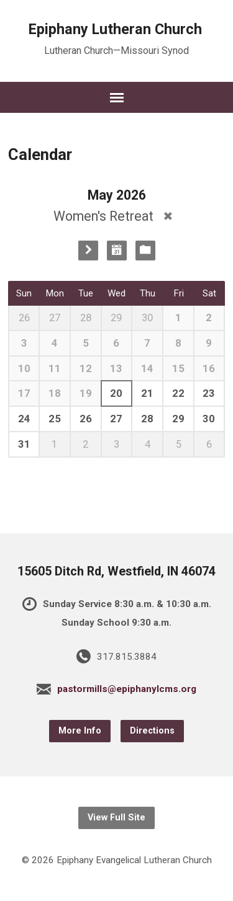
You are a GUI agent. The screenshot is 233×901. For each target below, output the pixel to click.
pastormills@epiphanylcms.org (126, 689)
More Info (79, 731)
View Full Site (116, 817)
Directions (152, 731)
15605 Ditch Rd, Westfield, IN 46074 (116, 571)
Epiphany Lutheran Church (115, 29)
